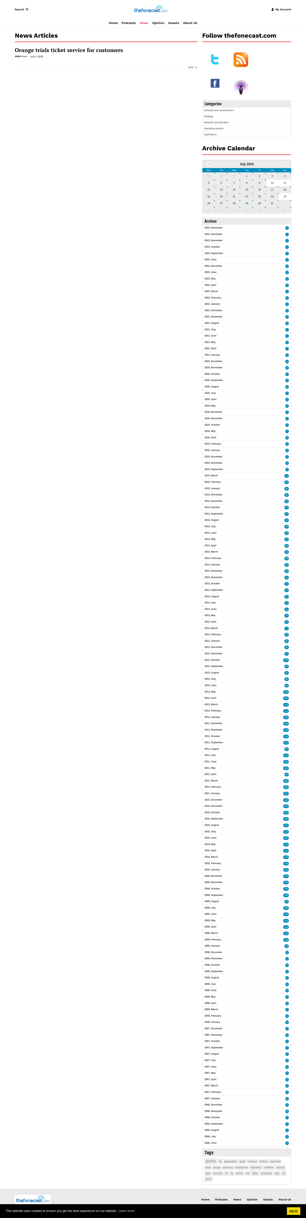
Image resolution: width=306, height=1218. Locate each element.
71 (287, 584)
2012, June (210, 685)
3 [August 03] (221, 210)
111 (286, 825)
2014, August (212, 520)
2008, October (212, 965)
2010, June (210, 837)
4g (231, 1173)
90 (287, 749)
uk (220, 1161)
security (280, 1167)
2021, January (212, 354)
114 (286, 844)
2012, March (211, 704)
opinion (210, 1161)
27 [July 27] (221, 203)
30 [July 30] (259, 203)
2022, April (210, 285)
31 (287, 520)
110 (286, 705)
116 (286, 794)
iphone (239, 1173)
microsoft (217, 1173)
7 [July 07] (234, 183)
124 (286, 755)
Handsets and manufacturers (219, 110)
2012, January (212, 717)
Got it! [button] (293, 1211)
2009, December (213, 876)
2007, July (210, 1060)
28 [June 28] (208, 176)
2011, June (210, 761)
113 (286, 711)
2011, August (212, 749)
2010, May (210, 844)
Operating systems (213, 128)
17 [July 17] (272, 189)
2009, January (212, 945)
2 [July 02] (259, 176)
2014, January (212, 564)
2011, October (212, 736)
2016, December (213, 412)
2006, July (210, 1136)
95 (287, 641)
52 (287, 539)
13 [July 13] (221, 189)
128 (286, 838)
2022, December (213, 266)
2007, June (210, 1066)
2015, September (214, 469)
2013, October (212, 583)
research (252, 1161)
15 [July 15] (247, 189)
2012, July (210, 679)
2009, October (212, 888)
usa (247, 1173)
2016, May (210, 431)
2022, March (211, 291)
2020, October (212, 374)
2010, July (210, 831)
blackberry (256, 1167)
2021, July (210, 329)
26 (287, 489)
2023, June (210, 259)
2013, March (211, 628)
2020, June (210, 399)
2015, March (211, 475)
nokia (208, 1167)
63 (287, 552)
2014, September (214, 513)
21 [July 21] (234, 196)
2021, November (213, 316)
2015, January (212, 488)
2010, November (213, 806)
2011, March (211, 780)
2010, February (213, 863)
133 (286, 692)
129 (286, 717)
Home (113, 23)
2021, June (210, 335)
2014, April (210, 545)
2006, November (213, 1111)
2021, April (210, 348)
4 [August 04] (234, 210)
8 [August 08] (285, 210)
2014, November (213, 501)
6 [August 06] (259, 210)
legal (207, 1173)
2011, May (210, 768)
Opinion (158, 23)
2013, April (210, 621)
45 (287, 501)
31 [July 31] (272, 203)
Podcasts (129, 23)
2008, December (213, 952)
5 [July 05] (208, 183)
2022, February (213, 297)
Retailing (208, 116)
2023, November (213, 240)
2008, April (210, 1003)
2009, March (211, 933)
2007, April (210, 1079)
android (263, 1161)
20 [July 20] (221, 196)
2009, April (210, 926)
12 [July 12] (208, 189)
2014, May (210, 539)
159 (286, 908)
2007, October (212, 1041)
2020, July (210, 393)
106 (286, 724)
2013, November (213, 577)
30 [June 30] (234, 176)
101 (286, 781)
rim (283, 1173)
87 (287, 654)
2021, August (212, 323)
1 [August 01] (285, 203)
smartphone (241, 1167)
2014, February (213, 558)
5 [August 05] (246, 210)
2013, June (210, 609)
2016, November (213, 418)
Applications (210, 134)
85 (287, 565)
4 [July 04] (285, 176)
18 (287, 482)
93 (287, 902)
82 (287, 774)
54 (287, 508)
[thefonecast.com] (151, 9)
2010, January (212, 869)
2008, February (213, 1015)
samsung (227, 1167)
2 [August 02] (208, 210)
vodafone (269, 1167)
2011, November (213, 729)
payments (275, 1161)
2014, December (213, 494)
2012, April (210, 698)
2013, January (212, 641)
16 (287, 476)
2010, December (213, 799)
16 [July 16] (259, 189)
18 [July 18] (285, 189)
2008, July (210, 984)
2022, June (210, 272)
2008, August (212, 977)
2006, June (210, 1143)
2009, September (214, 895)
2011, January (212, 793)
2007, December (213, 1028)
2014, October (212, 507)
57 (287, 597)
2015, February (213, 482)
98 (287, 666)
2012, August (212, 672)
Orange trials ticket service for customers (69, 50)
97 (287, 635)
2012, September (214, 666)
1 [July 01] (246, 176)
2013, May (210, 615)
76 (287, 590)
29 (287, 946)
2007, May (210, 1073)
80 (287, 686)
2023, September (214, 253)
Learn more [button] (126, 1211)
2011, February (213, 787)
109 (286, 730)
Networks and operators (216, 122)
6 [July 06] (221, 183)
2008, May (210, 996)
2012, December (213, 647)
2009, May (210, 920)
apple (242, 1161)
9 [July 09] (259, 183)
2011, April (210, 774)
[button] (22, 9)
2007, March (211, 1085)
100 (286, 698)
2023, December (213, 234)
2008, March (211, 1009)
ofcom (208, 1179)
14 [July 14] (234, 189)
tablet (255, 1173)
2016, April (210, 437)
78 (287, 558)
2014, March (211, 551)
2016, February (213, 443)
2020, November (213, 367)
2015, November (213, 463)
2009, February (213, 939)
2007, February (213, 1092)
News (144, 23)
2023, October (212, 246)
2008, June (210, 990)
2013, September (214, 590)
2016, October (212, 424)
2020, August (212, 386)
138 (286, 787)
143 (286, 870)
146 (286, 882)
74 (287, 622)
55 (287, 546)
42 (287, 514)
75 (287, 603)
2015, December (213, 456)
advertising (266, 1173)
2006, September (214, 1123)
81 (287, 647)
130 (286, 736)
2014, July (210, 526)
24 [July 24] (272, 196)
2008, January (212, 1022)
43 (287, 527)
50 (287, 533)
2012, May (210, 691)
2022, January (212, 304)
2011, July (210, 755)
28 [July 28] (234, 203)
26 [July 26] (208, 203)
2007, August (212, 1053)
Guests (173, 23)
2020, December (213, 361)
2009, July (210, 907)
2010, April (210, 850)
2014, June (210, 532)
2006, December (213, 1104)
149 (286, 889)
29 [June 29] (221, 176)
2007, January (212, 1098)
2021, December (213, 310)
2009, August (212, 901)
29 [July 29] (247, 203)
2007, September (214, 1047)
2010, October (212, 812)
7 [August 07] (272, 210)
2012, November (213, 653)
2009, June (210, 914)
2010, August (212, 825)
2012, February (213, 710)
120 (286, 762)
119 (286, 743)
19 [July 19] (208, 196)
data (277, 1173)
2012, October (212, 660)
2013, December (213, 571)
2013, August (212, 596)
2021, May (210, 342)
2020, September (214, 380)
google (217, 1167)
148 (286, 895)
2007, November (213, 1035)
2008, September (214, 971)
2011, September (214, 742)
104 (286, 857)
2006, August (212, 1130)
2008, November (213, 958)
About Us (190, 23)
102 (286, 660)
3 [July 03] (272, 176)
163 (286, 933)
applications (231, 1161)
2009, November (213, 882)
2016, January (212, 450)
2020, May (210, 405)
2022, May (210, 278)
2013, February (213, 634)
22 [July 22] (247, 196)
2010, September (214, 818)
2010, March (211, 857)
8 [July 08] (246, 183)
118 (286, 800)
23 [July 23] (259, 196)
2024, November (213, 227)
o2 (226, 1173)
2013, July (210, 602)
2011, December (213, 723)
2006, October (212, 1117)
